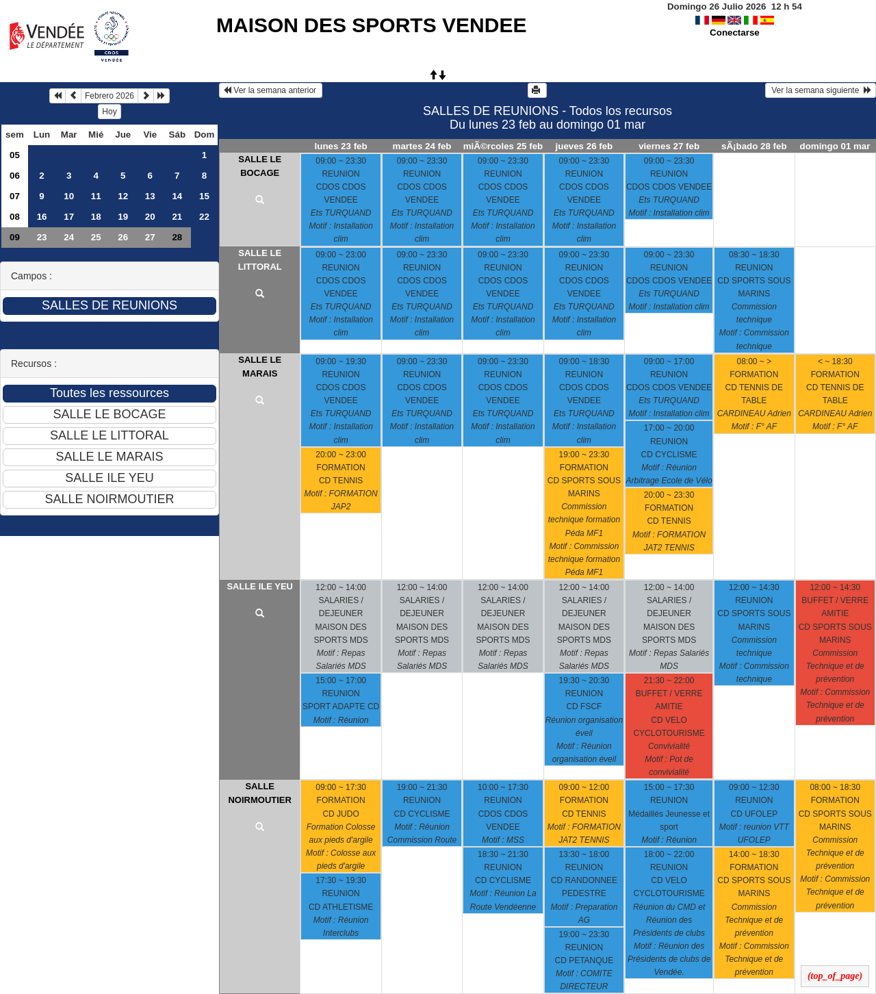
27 (150, 237)
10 (69, 196)
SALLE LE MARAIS (259, 367)
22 (204, 217)
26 (123, 237)
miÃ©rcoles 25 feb (503, 146)
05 (15, 155)
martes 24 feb (422, 146)
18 (96, 217)
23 (42, 237)
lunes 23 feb (341, 146)
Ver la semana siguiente (820, 90)
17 (69, 217)
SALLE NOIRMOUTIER (259, 793)
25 (96, 237)
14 (177, 196)
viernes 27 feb (669, 146)
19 (123, 217)
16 (42, 217)
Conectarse (735, 32)
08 (15, 217)
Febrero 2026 (109, 96)
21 (177, 217)
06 (15, 175)
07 (15, 196)
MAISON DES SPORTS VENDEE (371, 25)
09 (15, 237)
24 (69, 237)
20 (150, 217)
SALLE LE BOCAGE (259, 166)
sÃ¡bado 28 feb (754, 146)
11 (96, 196)
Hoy (109, 111)
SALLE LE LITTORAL (260, 260)
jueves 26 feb (584, 146)
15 (204, 196)
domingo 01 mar (835, 146)
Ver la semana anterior (270, 90)
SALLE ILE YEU (260, 586)
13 (150, 196)
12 (123, 196)
